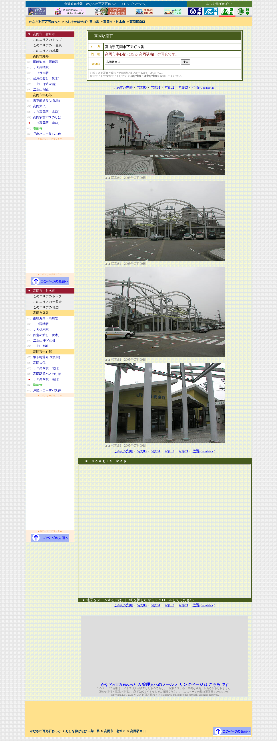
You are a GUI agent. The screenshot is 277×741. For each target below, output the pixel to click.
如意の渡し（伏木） (47, 78)
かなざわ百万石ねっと (44, 21)
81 (155, 87)
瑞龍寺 (37, 128)
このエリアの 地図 (46, 51)
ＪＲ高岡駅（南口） (47, 122)
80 (142, 87)
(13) (29, 134)
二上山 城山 (41, 89)
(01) (29, 62)
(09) (29, 112)
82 (169, 87)
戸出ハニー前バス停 (47, 134)
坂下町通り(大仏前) (46, 100)
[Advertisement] (50, 206)
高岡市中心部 (42, 95)
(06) (29, 89)
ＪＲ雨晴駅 (41, 67)
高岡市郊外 (41, 56)
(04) (29, 78)
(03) (29, 73)
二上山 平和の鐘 (44, 84)
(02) (29, 67)
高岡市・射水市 (114, 21)
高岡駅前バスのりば (47, 117)
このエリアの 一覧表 (47, 45)
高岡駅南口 (137, 21)
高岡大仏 (39, 106)
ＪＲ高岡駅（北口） (47, 111)
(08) (29, 106)
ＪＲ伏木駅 (41, 73)
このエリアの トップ (47, 39)
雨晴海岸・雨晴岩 (45, 62)
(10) (29, 117)
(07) (29, 100)
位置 (203, 87)
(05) (29, 84)
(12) (29, 128)
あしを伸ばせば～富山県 (82, 21)
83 (183, 87)
